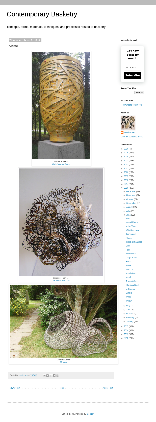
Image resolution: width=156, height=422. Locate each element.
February (130, 317)
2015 (126, 326)
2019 (126, 176)
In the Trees (131, 226)
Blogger (90, 414)
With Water (131, 254)
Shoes (129, 238)
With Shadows (132, 230)
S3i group (63, 362)
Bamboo (129, 269)
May (128, 306)
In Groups (130, 289)
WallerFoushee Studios (61, 164)
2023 (126, 160)
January (130, 321)
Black (128, 261)
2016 (126, 188)
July (128, 211)
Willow (129, 301)
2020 (126, 172)
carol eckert (129, 132)
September (131, 203)
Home (61, 388)
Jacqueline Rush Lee (61, 280)
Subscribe (132, 75)
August (129, 207)
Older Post (108, 388)
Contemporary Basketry (42, 14)
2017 (126, 184)
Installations (131, 273)
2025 (126, 153)
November (131, 195)
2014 (126, 330)
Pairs (128, 250)
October (130, 199)
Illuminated (131, 234)
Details (129, 293)
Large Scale (131, 257)
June (128, 215)
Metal (128, 277)
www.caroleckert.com (132, 105)
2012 (126, 338)
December (131, 191)
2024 (126, 156)
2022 (126, 164)
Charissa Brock (132, 285)
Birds (128, 246)
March (129, 313)
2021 (126, 168)
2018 (126, 180)
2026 (126, 149)
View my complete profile (132, 137)
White (128, 265)
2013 (126, 334)
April (128, 310)
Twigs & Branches (134, 242)
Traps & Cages (132, 281)
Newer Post (15, 388)
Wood (128, 218)
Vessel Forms (132, 222)
